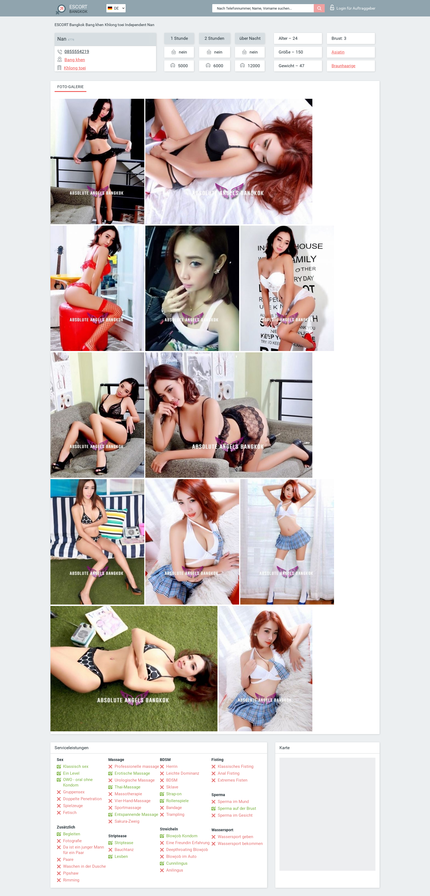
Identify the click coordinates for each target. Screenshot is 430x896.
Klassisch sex (75, 766)
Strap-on (174, 793)
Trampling (175, 814)
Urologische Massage (135, 780)
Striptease (124, 842)
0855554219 (76, 51)
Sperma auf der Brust (237, 808)
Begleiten (71, 834)
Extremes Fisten (232, 780)
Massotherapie (128, 793)
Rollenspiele (177, 800)
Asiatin (338, 52)
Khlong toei (114, 25)
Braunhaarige (343, 65)
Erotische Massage (132, 773)
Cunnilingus (177, 863)
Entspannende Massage (136, 814)
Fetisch (70, 812)
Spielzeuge (73, 805)
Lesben (121, 856)
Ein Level (71, 773)
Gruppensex (73, 792)
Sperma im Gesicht (235, 815)
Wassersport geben (235, 836)
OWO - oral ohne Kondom (78, 782)
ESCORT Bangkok (69, 25)
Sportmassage (128, 807)
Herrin (171, 766)
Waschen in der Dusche (84, 866)
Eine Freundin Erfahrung (188, 842)
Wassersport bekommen (240, 843)
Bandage (174, 807)
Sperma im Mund (233, 801)
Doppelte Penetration (82, 798)
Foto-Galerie (70, 87)
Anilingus (174, 870)
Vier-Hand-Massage (133, 800)
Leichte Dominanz (182, 773)
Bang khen (95, 25)
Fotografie (72, 840)
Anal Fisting (228, 773)
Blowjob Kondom (181, 835)
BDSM (171, 780)
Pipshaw (70, 873)
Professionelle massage (137, 766)
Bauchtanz (124, 849)
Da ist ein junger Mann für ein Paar (83, 850)
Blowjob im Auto (181, 856)
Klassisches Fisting (235, 766)
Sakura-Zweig (127, 821)
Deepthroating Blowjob (187, 849)
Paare (68, 859)
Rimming (71, 880)
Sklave (172, 787)
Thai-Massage (127, 787)
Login (352, 7)
